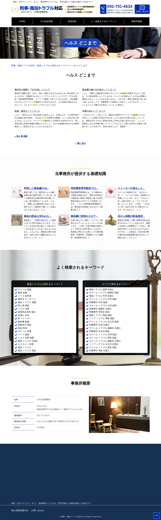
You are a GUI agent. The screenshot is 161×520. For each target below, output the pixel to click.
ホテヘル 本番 (24, 331)
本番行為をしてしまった (94, 111)
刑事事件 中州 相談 (98, 302)
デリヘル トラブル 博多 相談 (103, 347)
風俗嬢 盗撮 (23, 321)
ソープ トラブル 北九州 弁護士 (104, 344)
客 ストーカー (24, 318)
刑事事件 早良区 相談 (99, 312)
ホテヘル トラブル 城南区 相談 (104, 292)
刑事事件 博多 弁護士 (99, 350)
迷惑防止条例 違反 (27, 312)
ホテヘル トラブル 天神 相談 (103, 334)
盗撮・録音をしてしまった (27, 111)
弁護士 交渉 (23, 315)
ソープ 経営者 (24, 296)
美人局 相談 (23, 305)
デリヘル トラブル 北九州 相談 (104, 321)
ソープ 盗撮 (23, 334)
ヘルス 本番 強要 (26, 338)
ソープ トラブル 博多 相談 (101, 318)
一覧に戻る (80, 143)
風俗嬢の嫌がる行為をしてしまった (99, 90)
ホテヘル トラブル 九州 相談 (103, 305)
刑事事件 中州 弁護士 (99, 325)
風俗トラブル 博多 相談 (100, 315)
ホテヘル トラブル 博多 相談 (103, 338)
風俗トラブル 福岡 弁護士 (101, 289)
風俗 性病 (22, 328)
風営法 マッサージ (27, 299)
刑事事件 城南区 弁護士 (100, 309)
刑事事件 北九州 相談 (99, 331)
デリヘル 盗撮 (24, 289)
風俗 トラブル (24, 347)
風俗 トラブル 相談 (27, 350)
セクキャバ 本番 (25, 344)
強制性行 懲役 (24, 325)
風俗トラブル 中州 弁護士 (101, 296)
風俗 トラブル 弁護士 (28, 341)
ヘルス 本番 (23, 309)
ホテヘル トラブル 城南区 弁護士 (105, 341)
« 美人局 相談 (21, 136)
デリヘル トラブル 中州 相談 (103, 299)
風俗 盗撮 (22, 292)
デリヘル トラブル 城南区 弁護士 (105, 328)
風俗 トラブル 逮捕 (27, 302)
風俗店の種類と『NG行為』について (32, 90)
